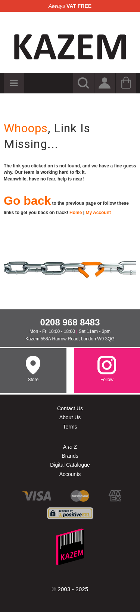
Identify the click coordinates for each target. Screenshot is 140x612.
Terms (70, 427)
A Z (70, 447)
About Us (70, 417)
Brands (70, 456)
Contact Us (70, 408)
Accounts (70, 474)
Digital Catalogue (70, 465)
